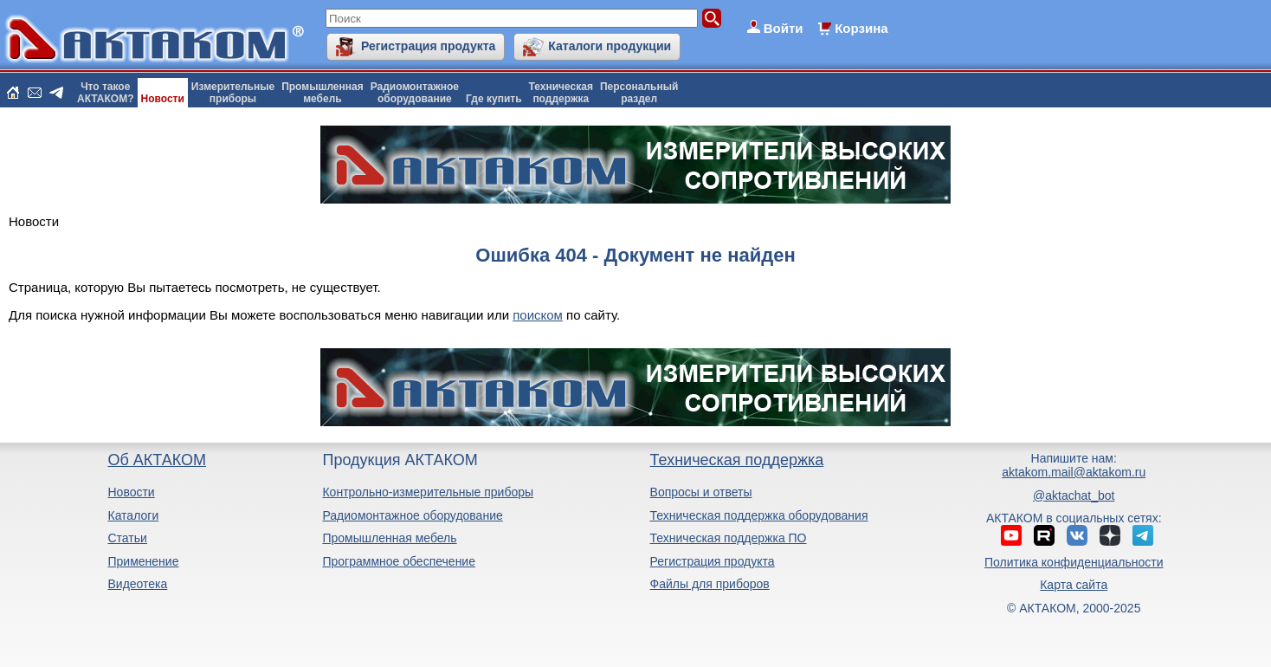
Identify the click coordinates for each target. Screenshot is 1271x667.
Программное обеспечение (398, 561)
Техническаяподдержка (561, 93)
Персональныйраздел (639, 93)
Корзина (861, 28)
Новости (162, 99)
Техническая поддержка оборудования (759, 515)
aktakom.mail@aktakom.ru (1073, 472)
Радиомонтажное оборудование (412, 515)
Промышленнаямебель (322, 93)
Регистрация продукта (428, 46)
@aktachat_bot (1073, 495)
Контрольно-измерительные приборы (427, 492)
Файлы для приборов (710, 584)
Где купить (494, 99)
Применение (142, 561)
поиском (538, 315)
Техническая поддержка (737, 460)
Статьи (126, 538)
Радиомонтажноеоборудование (415, 93)
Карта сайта (1073, 585)
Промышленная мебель (389, 538)
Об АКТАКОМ (156, 460)
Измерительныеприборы (232, 93)
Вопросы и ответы (701, 492)
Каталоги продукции (609, 46)
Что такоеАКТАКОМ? (105, 93)
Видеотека (137, 584)
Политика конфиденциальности (1074, 562)
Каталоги (132, 515)
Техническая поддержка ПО (728, 538)
